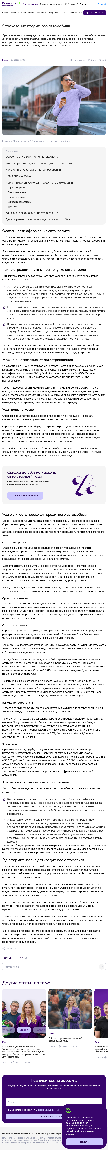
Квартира (53, 12)
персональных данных (48, 1110)
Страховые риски (16, 187)
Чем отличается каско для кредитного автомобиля (39, 182)
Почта (11, 1102)
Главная (6, 141)
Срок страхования (17, 192)
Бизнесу (44, 4)
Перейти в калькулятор (25, 495)
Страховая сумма (16, 197)
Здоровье (41, 12)
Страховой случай (94, 12)
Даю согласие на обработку (34, 1110)
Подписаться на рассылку (54, 1116)
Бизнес (73, 12)
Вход (100, 4)
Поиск (83, 4)
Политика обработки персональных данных (56, 1133)
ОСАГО (64, 12)
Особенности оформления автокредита (32, 156)
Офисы (71, 4)
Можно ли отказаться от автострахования (33, 169)
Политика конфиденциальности (17, 1133)
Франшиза (13, 206)
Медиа (16, 141)
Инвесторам (56, 4)
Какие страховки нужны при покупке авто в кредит (40, 163)
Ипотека (14, 12)
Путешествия (27, 12)
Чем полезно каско (18, 176)
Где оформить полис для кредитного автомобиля (38, 219)
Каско (5, 12)
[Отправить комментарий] (101, 967)
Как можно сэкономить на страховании (32, 213)
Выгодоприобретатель (19, 201)
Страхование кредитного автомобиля (51, 141)
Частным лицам (30, 4)
